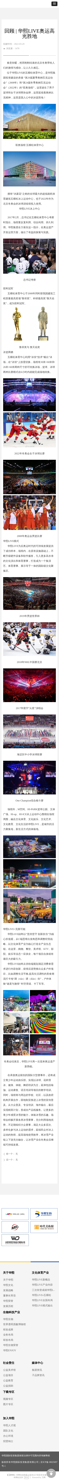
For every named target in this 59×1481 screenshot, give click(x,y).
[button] (54, 4)
